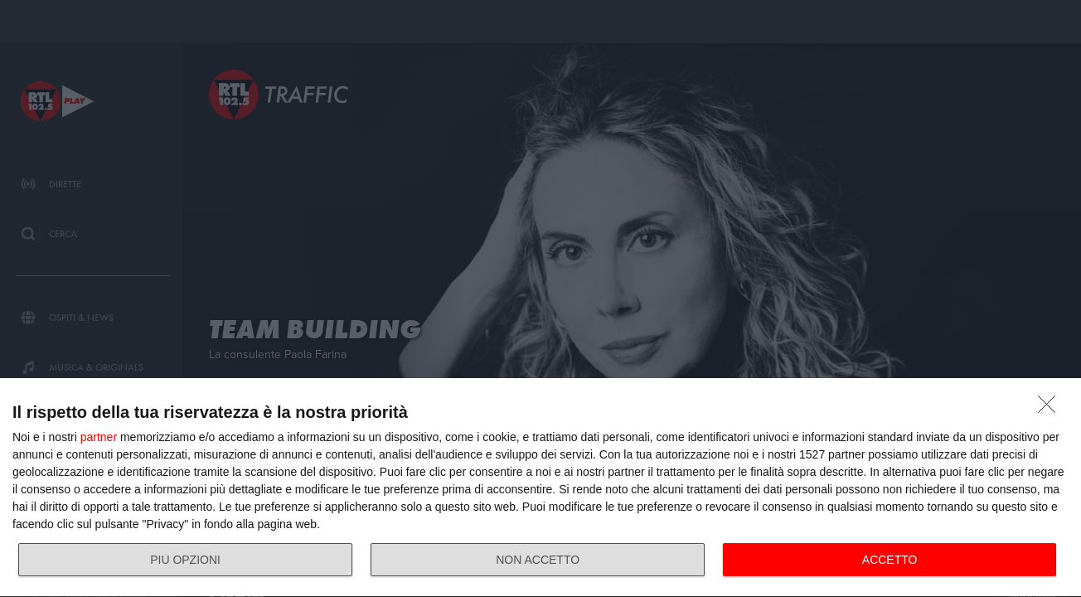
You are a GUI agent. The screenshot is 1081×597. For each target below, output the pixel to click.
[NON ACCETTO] (1051, 409)
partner (98, 437)
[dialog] (540, 488)
